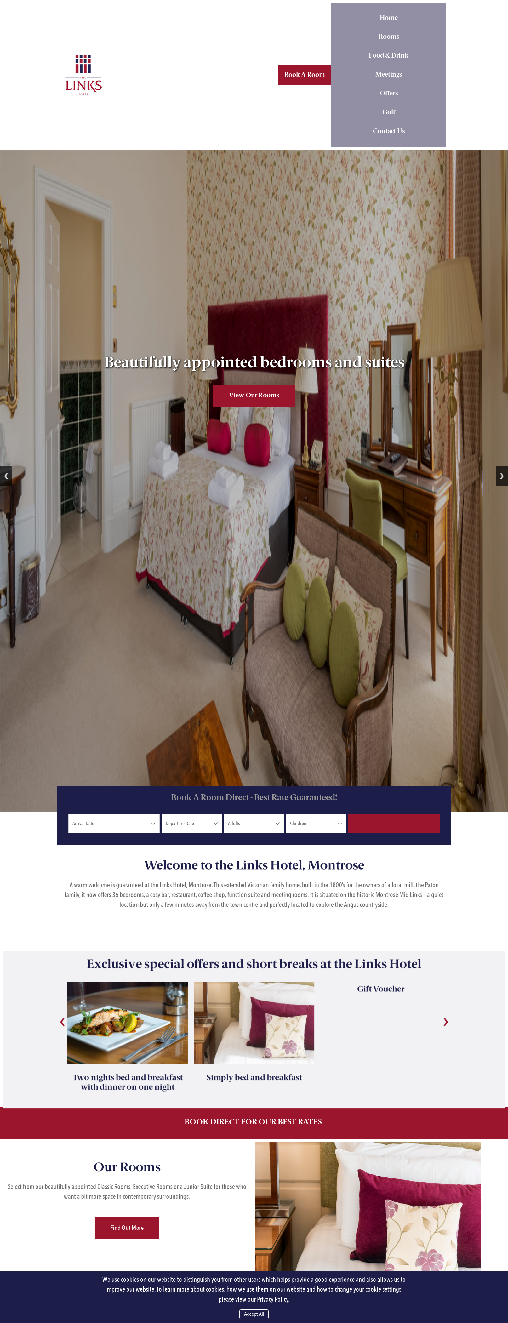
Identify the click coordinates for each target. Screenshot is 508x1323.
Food (388, 56)
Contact (389, 131)
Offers (389, 94)
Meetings (388, 75)
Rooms (389, 37)
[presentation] (38, 1000)
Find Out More (127, 1209)
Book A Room (304, 75)
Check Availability (394, 823)
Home (389, 18)
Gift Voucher (396, 965)
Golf (388, 113)
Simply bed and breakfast (254, 1064)
